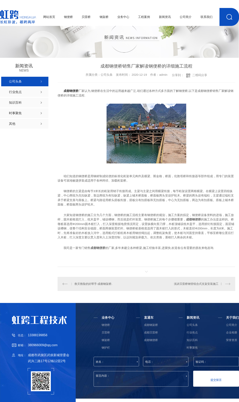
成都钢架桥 (151, 324)
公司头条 (192, 324)
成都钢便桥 (71, 90)
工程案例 (144, 17)
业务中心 (123, 17)
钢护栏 (106, 347)
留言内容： (141, 379)
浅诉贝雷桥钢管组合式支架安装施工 (196, 283)
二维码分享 (199, 75)
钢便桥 (68, 17)
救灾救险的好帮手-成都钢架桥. (93, 283)
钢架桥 (104, 17)
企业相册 (231, 332)
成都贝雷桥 (151, 332)
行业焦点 (192, 332)
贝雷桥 (86, 17)
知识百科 (192, 339)
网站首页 (49, 17)
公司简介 (186, 17)
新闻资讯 (165, 17)
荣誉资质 (231, 339)
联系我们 (207, 17)
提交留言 (216, 379)
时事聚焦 (192, 347)
